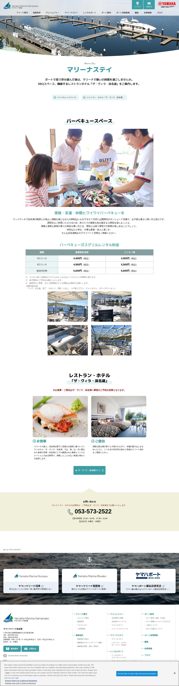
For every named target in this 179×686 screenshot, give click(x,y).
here (7, 673)
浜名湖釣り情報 (117, 618)
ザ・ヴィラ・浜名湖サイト (89, 470)
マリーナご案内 (83, 618)
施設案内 (80, 622)
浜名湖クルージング (119, 622)
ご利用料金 (81, 629)
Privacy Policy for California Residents (21, 681)
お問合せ (32, 649)
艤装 (142, 12)
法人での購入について (154, 629)
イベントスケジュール (120, 629)
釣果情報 (153, 12)
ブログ (166, 12)
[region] (89, 673)
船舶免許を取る (83, 639)
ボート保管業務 (126, 12)
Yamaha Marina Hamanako (18, 656)
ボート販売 (156, 618)
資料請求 (14, 649)
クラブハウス (82, 625)
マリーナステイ (117, 639)
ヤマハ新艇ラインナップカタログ (158, 622)
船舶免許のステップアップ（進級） (90, 643)
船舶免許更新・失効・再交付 (87, 646)
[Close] (175, 673)
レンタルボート (119, 656)
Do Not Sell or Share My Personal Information (137, 674)
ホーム (5, 550)
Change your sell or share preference (20, 683)
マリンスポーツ (117, 625)
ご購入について (151, 625)
